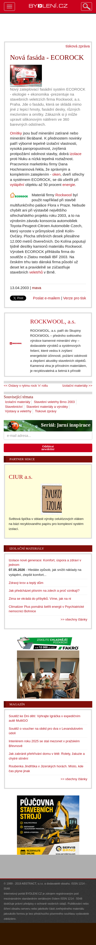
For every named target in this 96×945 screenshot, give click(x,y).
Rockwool (63, 195)
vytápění (17, 184)
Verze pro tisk (74, 298)
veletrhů (36, 272)
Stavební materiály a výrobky (47, 407)
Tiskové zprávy (45, 411)
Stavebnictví (14, 407)
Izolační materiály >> (77, 385)
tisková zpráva (78, 46)
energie (68, 184)
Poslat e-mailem (46, 298)
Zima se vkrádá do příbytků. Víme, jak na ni (40, 598)
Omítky (16, 133)
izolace (76, 154)
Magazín (17, 704)
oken (56, 174)
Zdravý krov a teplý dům (26, 583)
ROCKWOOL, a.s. (53, 321)
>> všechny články (74, 619)
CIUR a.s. (20, 477)
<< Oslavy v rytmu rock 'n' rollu (26, 385)
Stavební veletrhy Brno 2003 (54, 402)
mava (36, 288)
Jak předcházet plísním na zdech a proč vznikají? (44, 590)
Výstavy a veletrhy (18, 411)
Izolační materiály (17, 402)
